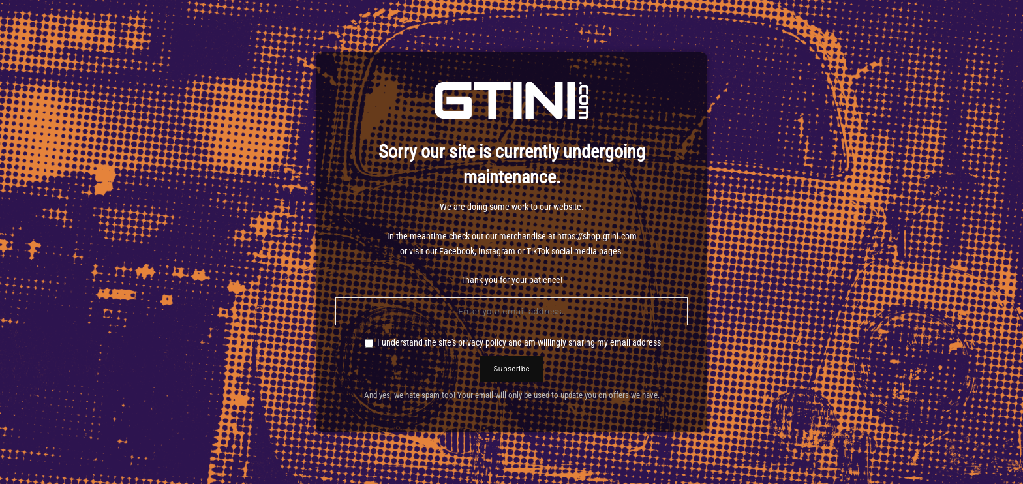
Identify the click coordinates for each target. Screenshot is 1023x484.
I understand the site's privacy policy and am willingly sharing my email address (519, 342)
